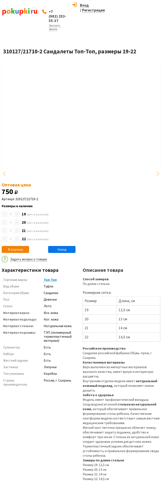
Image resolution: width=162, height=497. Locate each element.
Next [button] (157, 174)
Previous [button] (4, 174)
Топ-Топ (50, 280)
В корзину (15, 249)
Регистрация (93, 10)
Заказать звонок (54, 27)
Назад (61, 249)
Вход (84, 5)
